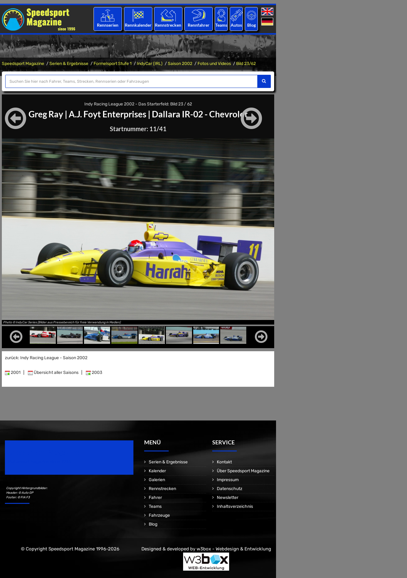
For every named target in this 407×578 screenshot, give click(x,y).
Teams (221, 25)
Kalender (157, 470)
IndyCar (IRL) (150, 63)
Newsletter (227, 497)
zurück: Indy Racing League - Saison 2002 (46, 357)
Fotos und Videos (214, 63)
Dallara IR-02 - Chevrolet (200, 114)
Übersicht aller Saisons (53, 372)
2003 (94, 372)
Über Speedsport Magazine (243, 470)
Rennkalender (138, 25)
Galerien (157, 479)
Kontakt (224, 462)
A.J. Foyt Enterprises (107, 114)
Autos (236, 25)
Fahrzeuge (159, 515)
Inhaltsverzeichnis (235, 506)
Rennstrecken (168, 25)
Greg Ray (46, 114)
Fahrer (155, 497)
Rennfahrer (198, 25)
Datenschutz (229, 488)
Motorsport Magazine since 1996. (40, 461)
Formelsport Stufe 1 (113, 63)
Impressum (228, 479)
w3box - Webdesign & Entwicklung (234, 549)
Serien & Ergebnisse (68, 63)
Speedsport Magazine (23, 63)
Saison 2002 (180, 63)
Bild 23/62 (246, 63)
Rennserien (107, 25)
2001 (13, 372)
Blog (251, 25)
